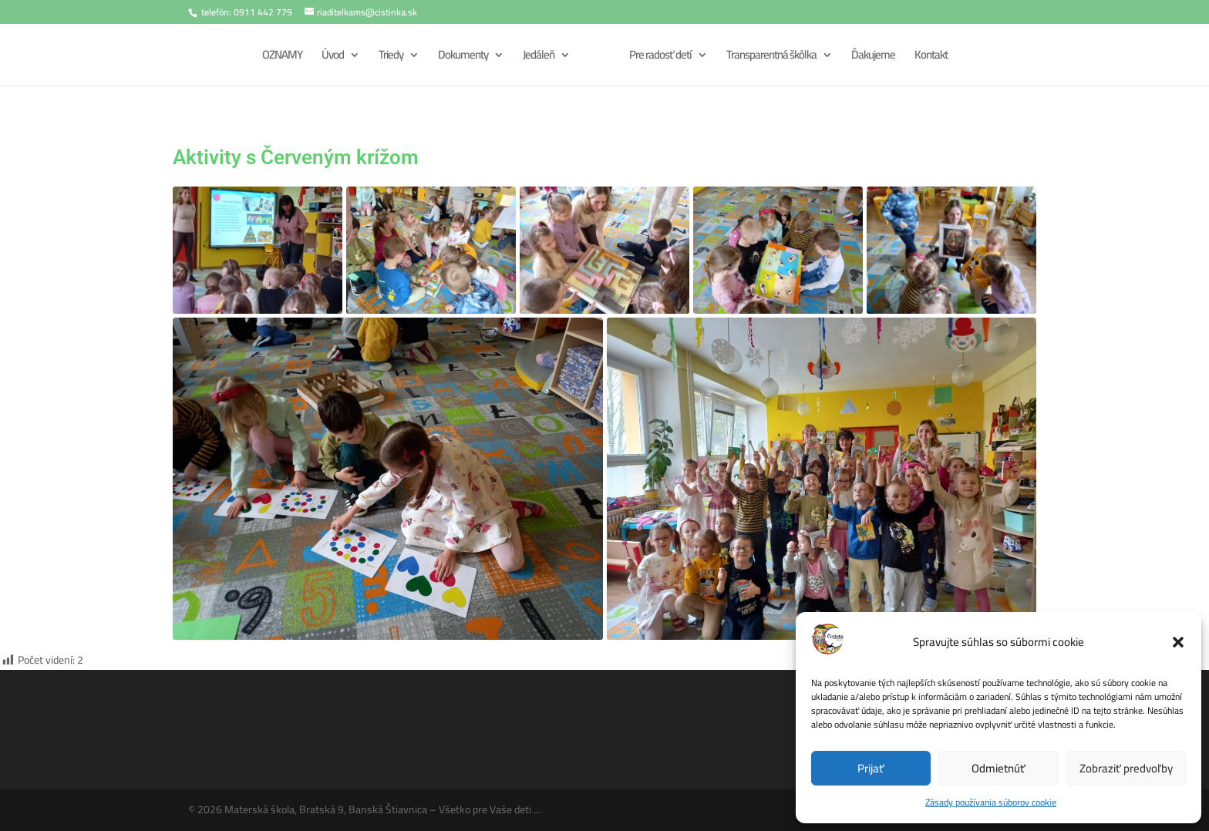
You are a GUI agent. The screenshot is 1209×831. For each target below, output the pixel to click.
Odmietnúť (998, 768)
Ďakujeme (875, 57)
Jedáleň (536, 57)
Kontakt (932, 57)
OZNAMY (280, 57)
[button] (1178, 642)
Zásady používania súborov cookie (990, 802)
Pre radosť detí (662, 57)
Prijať (870, 768)
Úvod (330, 57)
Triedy (388, 57)
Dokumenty (461, 57)
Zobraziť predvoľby (1126, 768)
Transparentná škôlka (773, 57)
